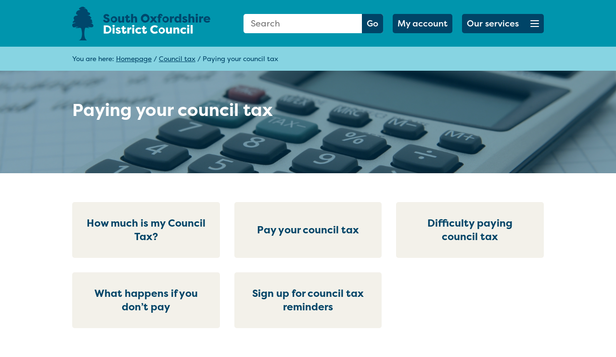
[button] (503, 23)
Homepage (134, 58)
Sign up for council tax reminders (308, 300)
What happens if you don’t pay (146, 300)
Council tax (177, 58)
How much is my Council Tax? (146, 229)
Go (372, 23)
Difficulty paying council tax (470, 229)
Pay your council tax (308, 230)
